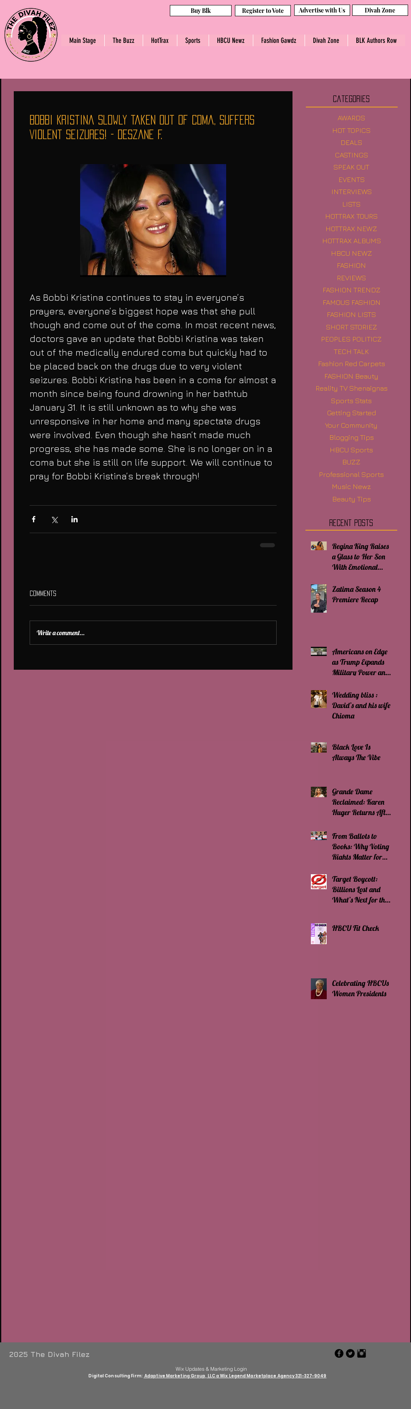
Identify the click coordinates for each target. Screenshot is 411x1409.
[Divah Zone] (380, 10)
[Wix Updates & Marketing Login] (211, 1368)
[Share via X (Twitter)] (54, 519)
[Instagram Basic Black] (361, 1353)
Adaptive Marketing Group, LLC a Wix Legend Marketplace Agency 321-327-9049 (235, 1376)
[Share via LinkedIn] (74, 519)
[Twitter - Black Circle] (350, 1353)
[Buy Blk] (201, 10)
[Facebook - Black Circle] (339, 1353)
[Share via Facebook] (34, 519)
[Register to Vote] (263, 10)
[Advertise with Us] (322, 10)
